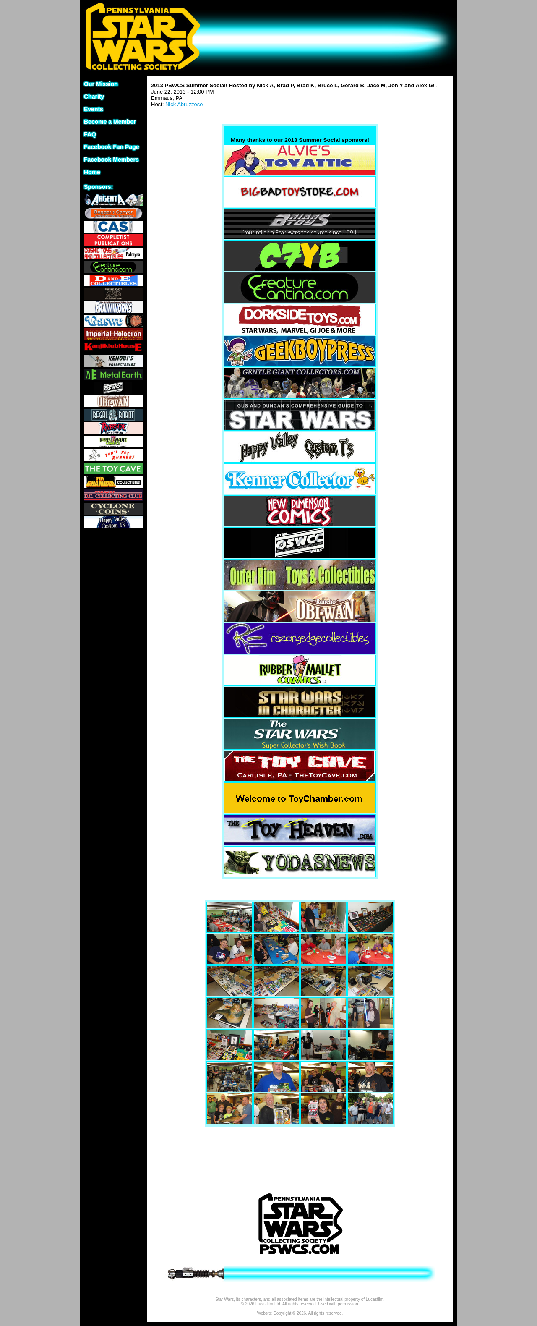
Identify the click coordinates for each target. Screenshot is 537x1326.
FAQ (90, 134)
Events (93, 109)
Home (92, 172)
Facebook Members (111, 159)
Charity (94, 96)
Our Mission (101, 84)
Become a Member (110, 121)
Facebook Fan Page (111, 147)
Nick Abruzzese (184, 104)
